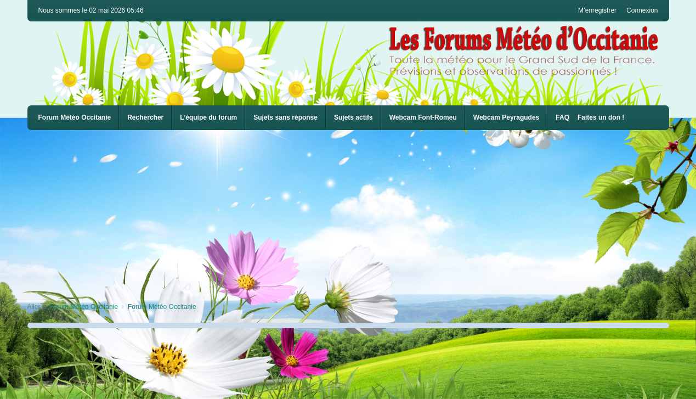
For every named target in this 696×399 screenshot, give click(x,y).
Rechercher (145, 117)
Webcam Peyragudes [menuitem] (506, 117)
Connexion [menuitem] (642, 10)
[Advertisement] (356, 212)
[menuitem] (423, 117)
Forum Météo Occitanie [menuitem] (74, 117)
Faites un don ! (601, 117)
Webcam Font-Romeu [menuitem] (423, 117)
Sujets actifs (353, 117)
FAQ (562, 117)
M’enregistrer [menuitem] (597, 10)
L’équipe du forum (208, 117)
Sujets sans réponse (285, 117)
